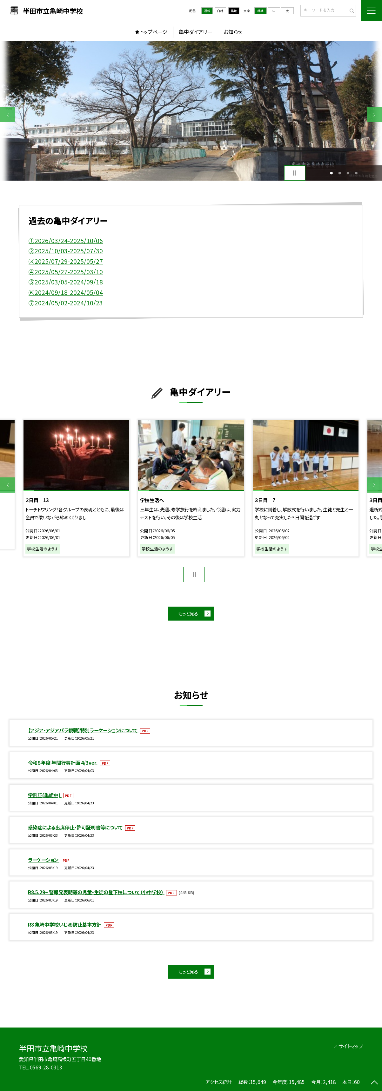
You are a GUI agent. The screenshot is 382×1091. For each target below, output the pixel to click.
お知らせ (233, 32)
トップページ (153, 32)
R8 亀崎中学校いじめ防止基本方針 (65, 924)
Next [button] (374, 114)
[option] (191, 111)
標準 (260, 11)
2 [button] (339, 173)
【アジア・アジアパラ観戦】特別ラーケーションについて (83, 730)
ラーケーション (43, 859)
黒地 (234, 11)
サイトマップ (350, 1045)
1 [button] (331, 173)
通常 (207, 11)
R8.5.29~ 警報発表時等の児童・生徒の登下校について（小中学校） (96, 891)
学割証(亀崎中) (45, 794)
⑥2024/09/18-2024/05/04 (66, 292)
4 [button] (356, 173)
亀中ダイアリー (195, 32)
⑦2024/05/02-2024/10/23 (66, 302)
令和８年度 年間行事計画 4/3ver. (63, 762)
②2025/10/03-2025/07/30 (66, 250)
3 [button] (347, 173)
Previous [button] (7, 114)
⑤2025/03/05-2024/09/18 (66, 281)
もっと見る (188, 613)
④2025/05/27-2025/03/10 (66, 271)
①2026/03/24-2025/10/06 (66, 240)
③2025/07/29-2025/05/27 (66, 261)
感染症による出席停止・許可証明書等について (76, 827)
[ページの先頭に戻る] (374, 1083)
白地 (220, 11)
